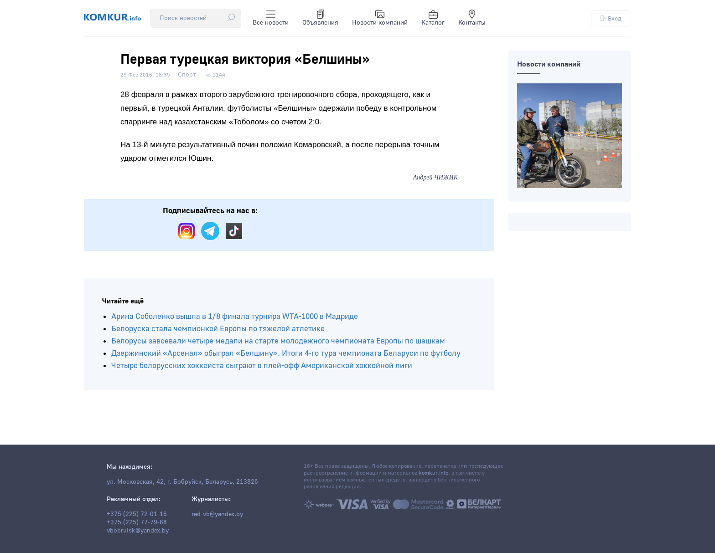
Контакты (472, 18)
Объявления (320, 18)
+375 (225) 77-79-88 (137, 522)
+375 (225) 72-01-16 (137, 514)
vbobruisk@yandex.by (138, 531)
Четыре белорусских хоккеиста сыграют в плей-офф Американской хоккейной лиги (261, 365)
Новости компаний (380, 18)
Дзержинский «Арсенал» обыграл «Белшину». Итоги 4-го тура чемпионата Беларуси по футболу (286, 353)
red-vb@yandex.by (217, 514)
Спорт (187, 75)
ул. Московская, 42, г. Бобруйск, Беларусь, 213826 (182, 482)
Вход (611, 18)
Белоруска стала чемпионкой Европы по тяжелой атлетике (218, 328)
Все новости (271, 18)
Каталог (433, 18)
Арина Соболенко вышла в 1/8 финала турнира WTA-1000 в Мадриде (234, 316)
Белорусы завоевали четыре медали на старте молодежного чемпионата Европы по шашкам (278, 341)
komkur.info (433, 473)
